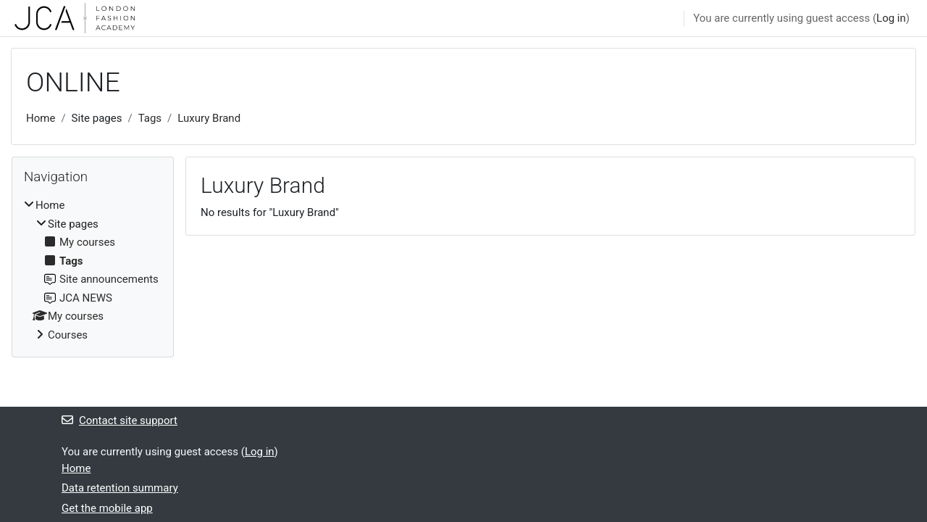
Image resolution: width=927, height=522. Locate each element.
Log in (891, 18)
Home (40, 118)
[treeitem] (93, 270)
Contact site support (119, 420)
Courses (68, 334)
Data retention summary (120, 487)
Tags (150, 118)
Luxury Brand (208, 118)
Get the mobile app (107, 508)
